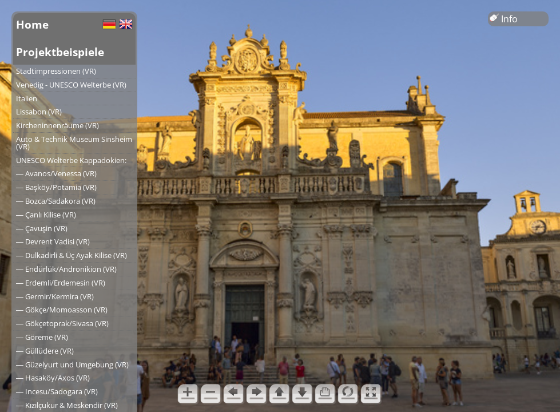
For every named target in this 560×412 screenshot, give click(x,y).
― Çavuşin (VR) (41, 228)
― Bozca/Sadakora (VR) (56, 201)
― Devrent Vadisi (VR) (53, 241)
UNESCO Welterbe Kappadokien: (71, 160)
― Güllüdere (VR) (45, 351)
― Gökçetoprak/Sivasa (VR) (62, 323)
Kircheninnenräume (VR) (57, 125)
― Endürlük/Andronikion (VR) (66, 269)
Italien (26, 98)
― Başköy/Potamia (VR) (56, 187)
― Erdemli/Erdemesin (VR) (60, 283)
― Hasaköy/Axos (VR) (53, 378)
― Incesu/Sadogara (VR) (57, 391)
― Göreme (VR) (42, 337)
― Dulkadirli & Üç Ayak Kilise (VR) (71, 255)
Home (32, 24)
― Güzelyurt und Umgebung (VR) (72, 364)
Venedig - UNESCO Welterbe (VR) (71, 85)
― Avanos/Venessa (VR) (56, 173)
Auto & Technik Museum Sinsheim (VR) (74, 143)
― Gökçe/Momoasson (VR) (62, 309)
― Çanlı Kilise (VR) (46, 214)
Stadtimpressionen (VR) (56, 71)
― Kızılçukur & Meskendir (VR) (67, 405)
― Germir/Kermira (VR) (55, 296)
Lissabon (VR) (39, 111)
